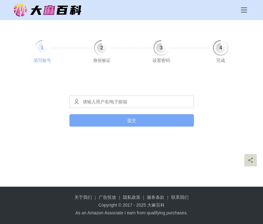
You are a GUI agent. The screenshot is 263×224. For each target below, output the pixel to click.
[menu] (244, 10)
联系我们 (180, 197)
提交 (131, 120)
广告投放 (107, 197)
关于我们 (83, 197)
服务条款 (155, 197)
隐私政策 (131, 197)
